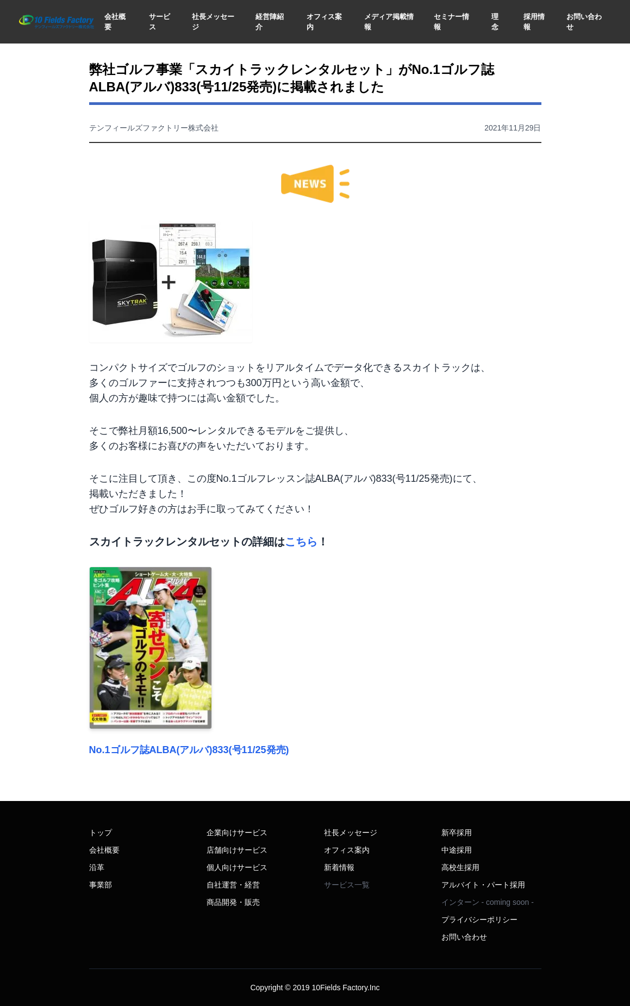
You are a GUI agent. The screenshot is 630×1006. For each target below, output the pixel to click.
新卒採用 (456, 832)
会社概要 (115, 22)
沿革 (96, 867)
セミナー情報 (451, 22)
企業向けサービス (237, 832)
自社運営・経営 (233, 884)
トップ (100, 832)
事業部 (100, 884)
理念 (494, 22)
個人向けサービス (237, 867)
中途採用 (456, 850)
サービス (159, 22)
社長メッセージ (213, 22)
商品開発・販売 (233, 902)
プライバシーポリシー (479, 919)
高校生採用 (460, 867)
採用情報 (534, 22)
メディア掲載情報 (389, 22)
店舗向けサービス (237, 850)
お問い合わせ (584, 22)
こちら (301, 542)
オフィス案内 (324, 22)
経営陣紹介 (269, 22)
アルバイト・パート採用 (483, 884)
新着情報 (339, 867)
